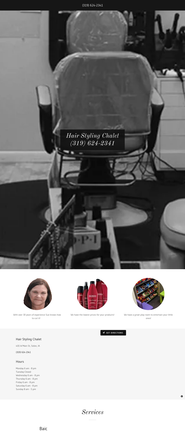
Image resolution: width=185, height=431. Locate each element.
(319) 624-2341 (92, 5)
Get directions (113, 332)
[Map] (138, 364)
